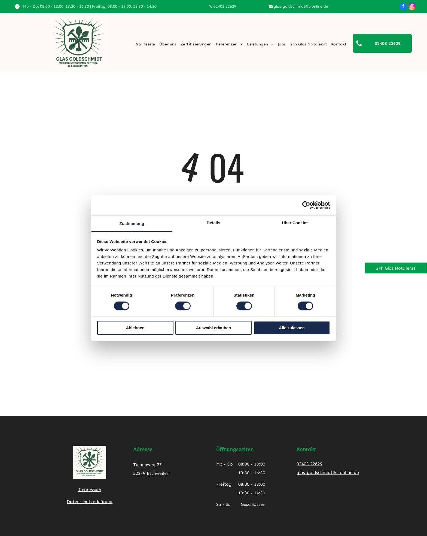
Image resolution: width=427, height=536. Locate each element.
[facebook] (403, 6)
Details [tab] (213, 222)
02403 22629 (222, 6)
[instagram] (412, 6)
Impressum (89, 489)
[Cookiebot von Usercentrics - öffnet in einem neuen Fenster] (306, 205)
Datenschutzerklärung (89, 501)
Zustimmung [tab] (132, 223)
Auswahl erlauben (213, 327)
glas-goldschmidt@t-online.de (298, 6)
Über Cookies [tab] (295, 222)
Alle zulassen (292, 327)
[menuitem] (145, 44)
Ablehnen (135, 327)
